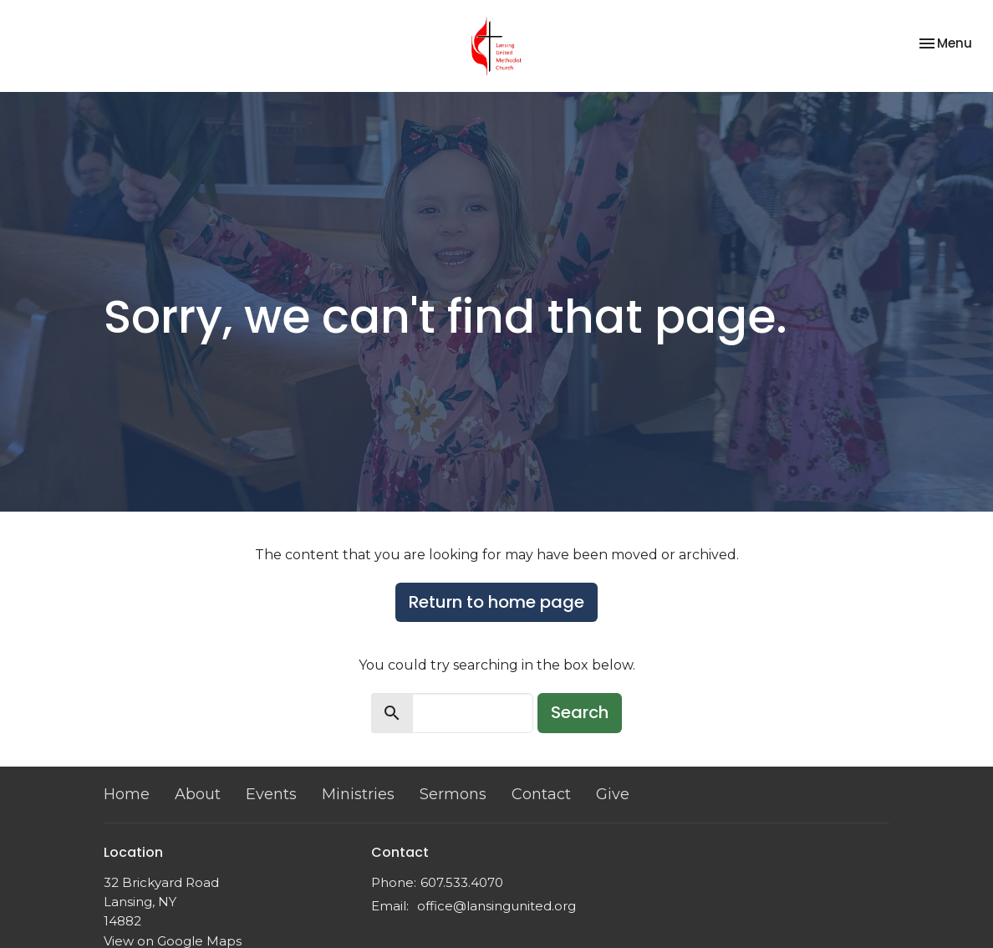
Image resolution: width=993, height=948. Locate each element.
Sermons (453, 794)
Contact (541, 794)
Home (127, 794)
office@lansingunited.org (496, 906)
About (198, 794)
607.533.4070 (461, 882)
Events (271, 794)
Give (612, 794)
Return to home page (496, 602)
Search (580, 712)
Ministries (358, 794)
